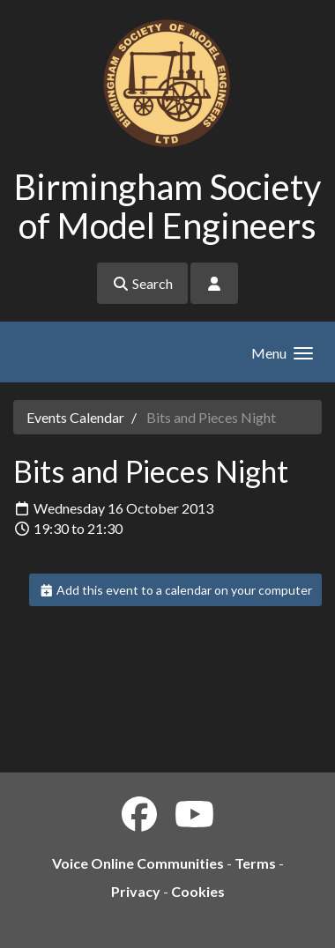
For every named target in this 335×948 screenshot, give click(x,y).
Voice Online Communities (138, 863)
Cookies (198, 891)
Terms (255, 863)
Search (142, 283)
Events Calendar (75, 417)
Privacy (135, 891)
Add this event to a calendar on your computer (176, 589)
